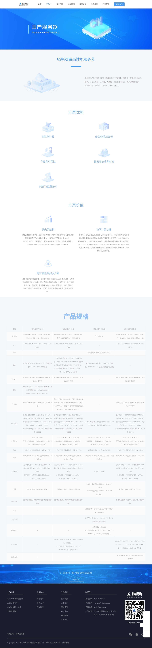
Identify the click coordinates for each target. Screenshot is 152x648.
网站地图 (69, 643)
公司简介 (64, 599)
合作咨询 (40, 592)
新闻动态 (82, 4)
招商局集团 (20, 634)
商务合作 (40, 603)
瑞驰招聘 (64, 616)
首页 (39, 4)
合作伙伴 (64, 611)
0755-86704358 (94, 599)
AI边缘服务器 (12, 603)
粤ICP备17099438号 (56, 643)
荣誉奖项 (64, 607)
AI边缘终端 (11, 611)
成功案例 (71, 4)
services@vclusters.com (97, 603)
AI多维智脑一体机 (14, 607)
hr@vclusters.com (95, 607)
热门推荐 (10, 592)
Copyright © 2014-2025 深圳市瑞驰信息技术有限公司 (26, 643)
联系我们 (106, 4)
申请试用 (76, 587)
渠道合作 (119, 4)
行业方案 (59, 4)
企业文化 (64, 603)
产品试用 (40, 607)
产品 (48, 4)
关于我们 (94, 4)
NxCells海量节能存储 (15, 599)
